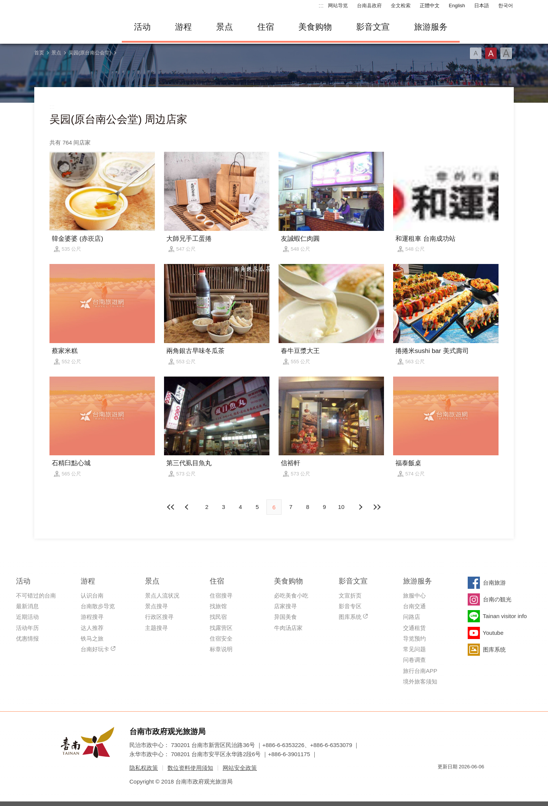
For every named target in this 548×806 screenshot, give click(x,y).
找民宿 (218, 617)
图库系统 (350, 617)
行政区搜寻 (159, 617)
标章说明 (221, 649)
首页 (39, 53)
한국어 (505, 5)
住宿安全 (221, 638)
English (457, 5)
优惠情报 (27, 638)
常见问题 (414, 649)
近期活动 (27, 617)
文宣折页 (350, 595)
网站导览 (338, 5)
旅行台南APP (420, 671)
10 (341, 507)
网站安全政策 (240, 768)
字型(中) (491, 53)
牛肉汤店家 (288, 628)
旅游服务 (431, 27)
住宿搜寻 (221, 595)
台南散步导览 (98, 606)
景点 (224, 27)
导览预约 (414, 638)
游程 (183, 27)
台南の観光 (497, 599)
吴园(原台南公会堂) (90, 53)
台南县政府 (369, 5)
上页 (360, 507)
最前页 (170, 507)
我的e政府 (443, 780)
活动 (142, 27)
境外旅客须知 (420, 681)
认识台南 (92, 595)
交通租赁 (414, 628)
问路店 (411, 617)
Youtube (493, 633)
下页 (187, 507)
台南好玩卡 (95, 649)
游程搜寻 (92, 617)
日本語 (481, 5)
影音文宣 (373, 27)
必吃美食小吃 (291, 595)
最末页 (377, 507)
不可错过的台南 (36, 595)
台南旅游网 (72, 27)
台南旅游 (494, 582)
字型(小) (475, 53)
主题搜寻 (156, 628)
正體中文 (430, 5)
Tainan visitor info (505, 616)
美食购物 (315, 27)
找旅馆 (218, 606)
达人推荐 (92, 628)
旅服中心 (414, 595)
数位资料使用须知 (190, 768)
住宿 (265, 27)
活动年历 (27, 628)
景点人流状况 (162, 595)
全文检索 (401, 5)
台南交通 (414, 606)
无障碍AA (470, 780)
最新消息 (27, 606)
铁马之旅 (92, 638)
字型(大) (506, 53)
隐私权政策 (143, 768)
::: (321, 5)
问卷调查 (414, 660)
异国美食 (285, 617)
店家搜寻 (285, 606)
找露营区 (221, 628)
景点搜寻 (156, 606)
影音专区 (350, 606)
